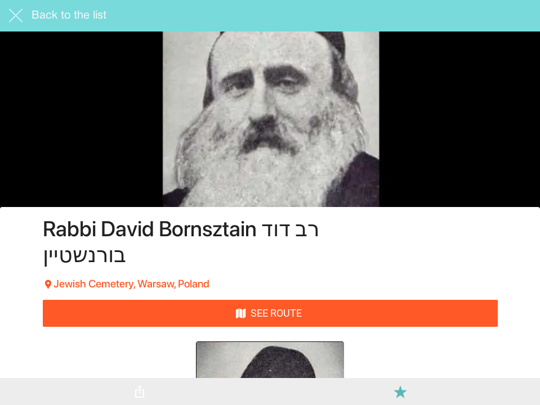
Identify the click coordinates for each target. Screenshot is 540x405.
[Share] (139, 391)
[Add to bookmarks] (400, 391)
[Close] (16, 15)
